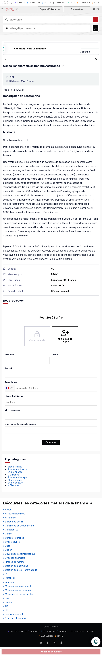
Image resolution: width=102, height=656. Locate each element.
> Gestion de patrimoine (15, 566)
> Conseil (8, 533)
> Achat (7, 509)
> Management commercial (17, 586)
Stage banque (15, 480)
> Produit (8, 602)
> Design (7, 550)
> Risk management (13, 614)
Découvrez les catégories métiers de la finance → (48, 503)
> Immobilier (9, 578)
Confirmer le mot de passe (20, 424)
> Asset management (14, 513)
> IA (5, 574)
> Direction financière (14, 558)
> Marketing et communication (18, 594)
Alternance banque (17, 477)
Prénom (9, 354)
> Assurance (9, 517)
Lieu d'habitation (14, 396)
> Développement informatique (19, 554)
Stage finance (15, 466)
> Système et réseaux (14, 618)
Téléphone (11, 382)
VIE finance (13, 474)
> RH (5, 610)
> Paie (6, 598)
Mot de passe (13, 410)
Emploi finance (15, 472)
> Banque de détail (13, 521)
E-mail (8, 368)
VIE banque (13, 485)
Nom (55, 354)
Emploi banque (15, 482)
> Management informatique (17, 590)
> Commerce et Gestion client (18, 525)
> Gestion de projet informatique (20, 570)
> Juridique (9, 582)
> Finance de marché (14, 562)
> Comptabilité (10, 529)
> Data (6, 546)
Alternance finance (17, 469)
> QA (5, 606)
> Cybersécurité (11, 542)
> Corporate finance (13, 538)
